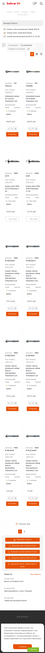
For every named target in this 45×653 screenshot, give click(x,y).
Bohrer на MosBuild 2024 (13, 581)
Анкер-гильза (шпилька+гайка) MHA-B (21, 29)
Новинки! (33, 649)
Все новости (35, 574)
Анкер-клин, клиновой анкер (17, 33)
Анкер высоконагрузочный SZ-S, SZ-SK (21, 36)
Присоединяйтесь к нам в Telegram (18, 591)
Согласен (22, 647)
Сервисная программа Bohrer (15, 601)
